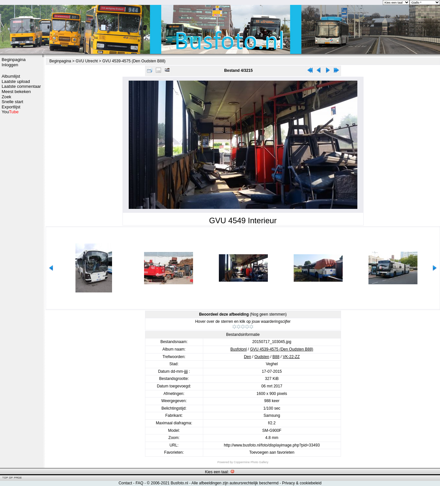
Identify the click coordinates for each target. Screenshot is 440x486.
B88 (275, 356)
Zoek (6, 96)
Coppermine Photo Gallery (251, 462)
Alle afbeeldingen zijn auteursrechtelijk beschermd (235, 483)
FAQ (139, 483)
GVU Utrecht (86, 61)
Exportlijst (11, 106)
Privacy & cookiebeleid (301, 483)
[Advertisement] (21, 218)
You (10, 111)
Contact (125, 483)
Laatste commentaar (21, 86)
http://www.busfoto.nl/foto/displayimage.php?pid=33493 (272, 445)
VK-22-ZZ (291, 356)
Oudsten (261, 356)
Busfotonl (238, 349)
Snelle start (12, 101)
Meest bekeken (16, 91)
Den (247, 356)
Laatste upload (16, 81)
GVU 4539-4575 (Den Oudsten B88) (133, 61)
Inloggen (10, 64)
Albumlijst (11, 76)
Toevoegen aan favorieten (271, 452)
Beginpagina (13, 59)
